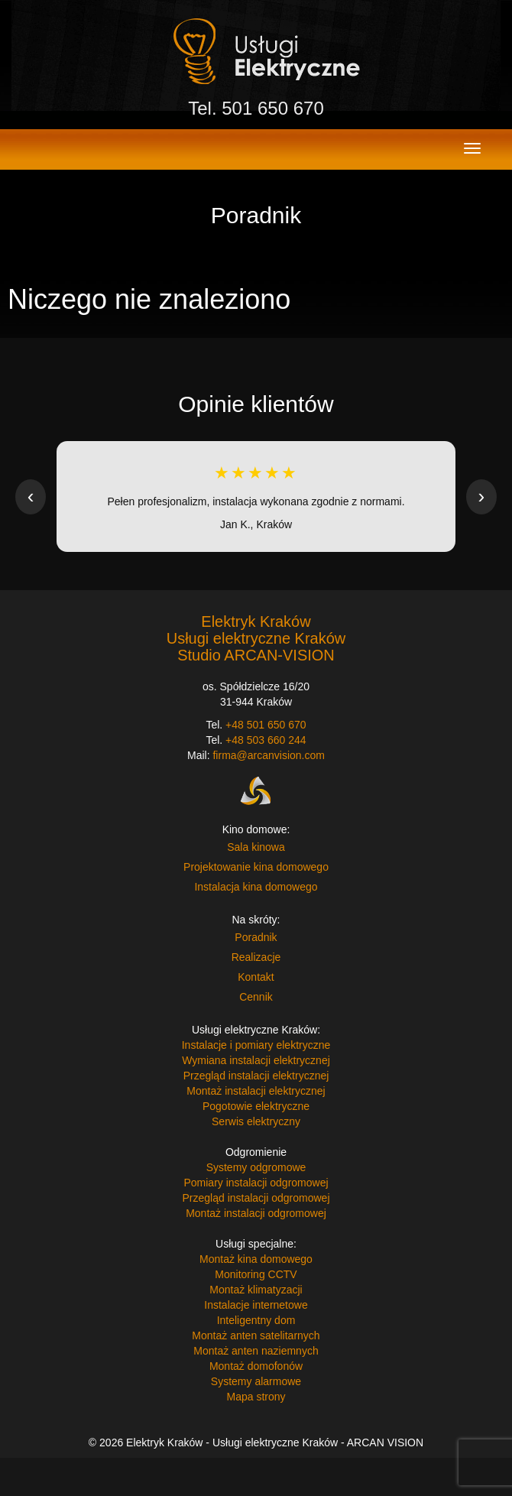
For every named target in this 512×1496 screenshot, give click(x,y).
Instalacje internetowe (255, 1305)
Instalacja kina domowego (255, 887)
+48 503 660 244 (265, 740)
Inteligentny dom (256, 1320)
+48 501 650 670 (265, 725)
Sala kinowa (256, 847)
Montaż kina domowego (256, 1259)
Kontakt (256, 977)
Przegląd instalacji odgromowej (256, 1198)
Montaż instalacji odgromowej (256, 1213)
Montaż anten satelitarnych (255, 1335)
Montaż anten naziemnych (255, 1351)
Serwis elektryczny (256, 1121)
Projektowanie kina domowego (256, 867)
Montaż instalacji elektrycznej (255, 1091)
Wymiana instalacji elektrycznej (256, 1060)
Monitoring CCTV (256, 1274)
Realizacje (256, 957)
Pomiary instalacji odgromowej (255, 1182)
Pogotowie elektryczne (256, 1106)
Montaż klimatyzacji (255, 1289)
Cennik (256, 997)
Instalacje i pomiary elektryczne (256, 1045)
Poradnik (256, 937)
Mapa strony (255, 1397)
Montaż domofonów (256, 1366)
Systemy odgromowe (256, 1167)
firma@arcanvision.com (268, 755)
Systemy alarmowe (256, 1381)
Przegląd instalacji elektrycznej (256, 1075)
